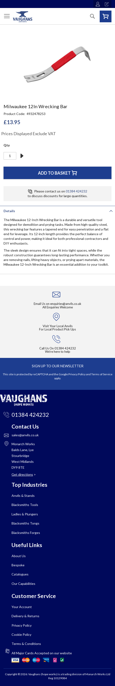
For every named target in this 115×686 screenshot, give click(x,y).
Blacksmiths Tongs (25, 523)
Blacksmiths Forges (26, 533)
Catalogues (20, 574)
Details (9, 211)
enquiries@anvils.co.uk (65, 304)
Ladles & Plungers (25, 514)
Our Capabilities (23, 584)
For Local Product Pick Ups (57, 329)
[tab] (57, 210)
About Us (19, 556)
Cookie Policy (21, 634)
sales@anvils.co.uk (25, 435)
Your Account (22, 607)
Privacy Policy (77, 374)
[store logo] (22, 16)
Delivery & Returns (25, 616)
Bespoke (18, 565)
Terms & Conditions (26, 644)
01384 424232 (76, 191)
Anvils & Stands (23, 496)
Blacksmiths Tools (25, 505)
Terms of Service (101, 374)
